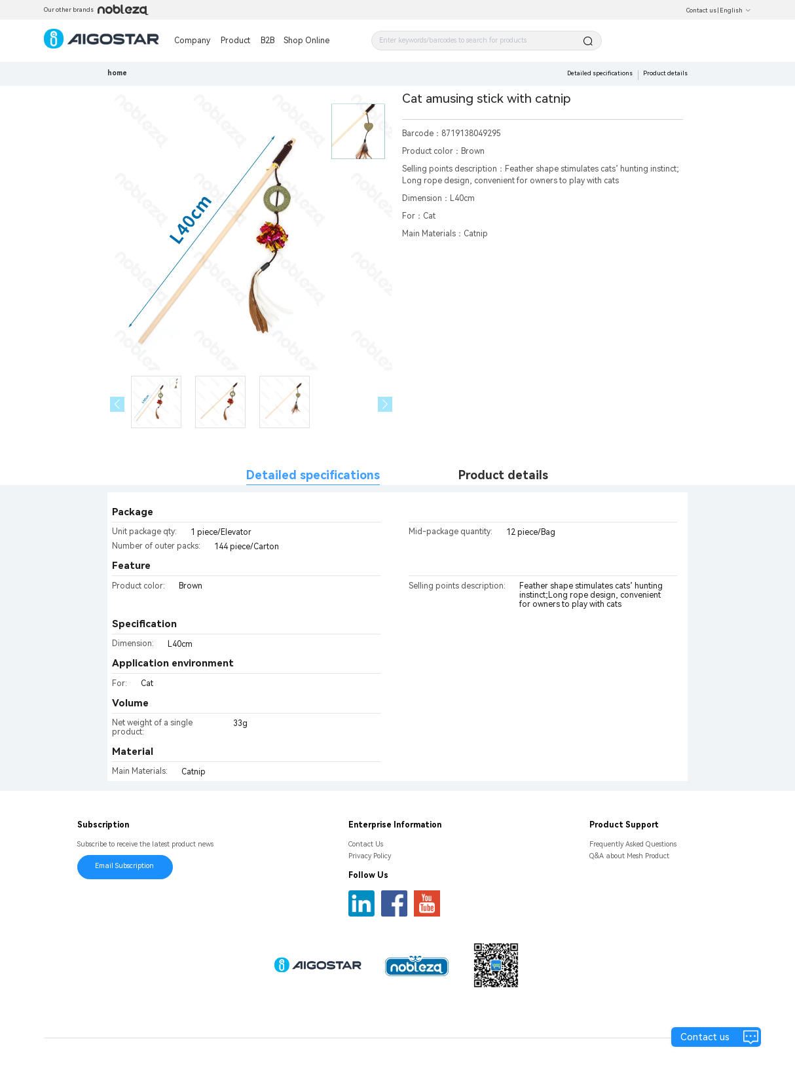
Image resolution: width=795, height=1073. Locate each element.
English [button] (735, 10)
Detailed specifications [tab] (313, 475)
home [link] (117, 73)
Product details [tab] (503, 475)
